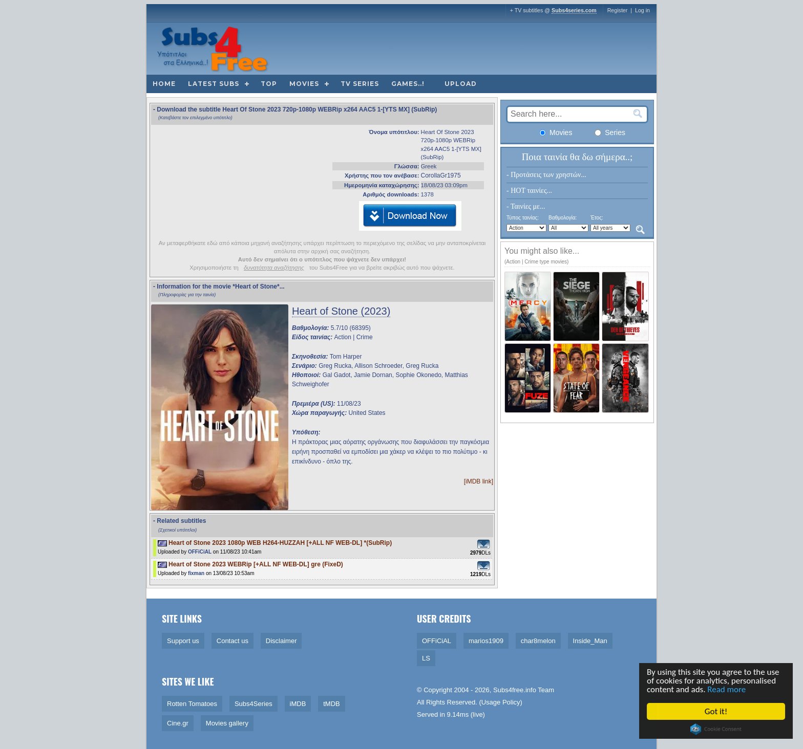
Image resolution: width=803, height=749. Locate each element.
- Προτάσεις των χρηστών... (546, 175)
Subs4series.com (574, 10)
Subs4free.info (514, 690)
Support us (183, 641)
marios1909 (486, 641)
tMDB (331, 704)
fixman (196, 573)
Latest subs (213, 83)
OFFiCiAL (200, 552)
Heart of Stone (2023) (341, 311)
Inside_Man (590, 641)
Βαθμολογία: (562, 218)
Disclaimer (281, 641)
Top (269, 83)
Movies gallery (227, 723)
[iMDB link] (478, 481)
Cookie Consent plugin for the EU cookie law (716, 729)
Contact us (232, 641)
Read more (727, 690)
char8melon (538, 641)
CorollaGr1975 (441, 175)
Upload (461, 83)
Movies (304, 83)
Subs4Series (253, 704)
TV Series (360, 83)
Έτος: (596, 218)
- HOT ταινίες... (529, 190)
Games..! (408, 83)
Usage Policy (500, 702)
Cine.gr (177, 723)
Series (610, 132)
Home (164, 83)
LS (426, 658)
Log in (642, 10)
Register (617, 10)
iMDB (298, 704)
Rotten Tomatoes (192, 704)
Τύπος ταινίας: (522, 218)
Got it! (716, 711)
